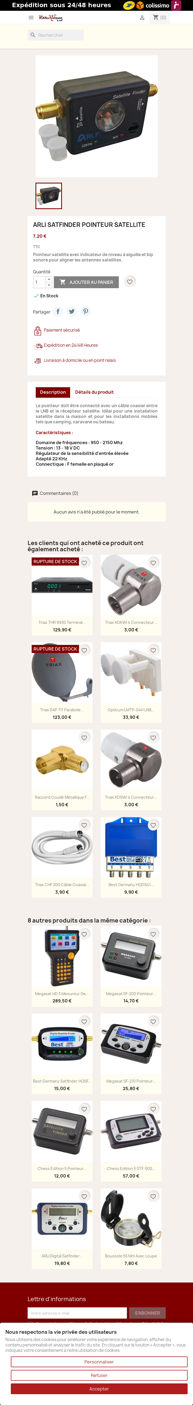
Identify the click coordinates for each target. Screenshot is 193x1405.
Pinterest (85, 311)
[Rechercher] (56, 35)
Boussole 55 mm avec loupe (131, 1255)
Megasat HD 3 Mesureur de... (62, 993)
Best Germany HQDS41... (131, 884)
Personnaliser (99, 1362)
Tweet (71, 311)
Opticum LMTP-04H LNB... (131, 709)
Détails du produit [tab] (94, 392)
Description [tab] (53, 392)
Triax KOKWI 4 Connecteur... (131, 622)
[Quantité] (39, 282)
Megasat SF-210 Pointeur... (131, 1081)
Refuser (99, 1375)
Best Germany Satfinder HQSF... (62, 1081)
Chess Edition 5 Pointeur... (62, 1168)
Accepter (99, 1389)
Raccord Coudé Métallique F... (62, 797)
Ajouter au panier (86, 282)
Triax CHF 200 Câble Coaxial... (62, 884)
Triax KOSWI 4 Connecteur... (131, 797)
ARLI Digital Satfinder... (62, 1255)
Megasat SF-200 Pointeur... (131, 993)
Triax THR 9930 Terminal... (62, 622)
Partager (58, 311)
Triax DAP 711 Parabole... (62, 709)
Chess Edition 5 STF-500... (131, 1168)
